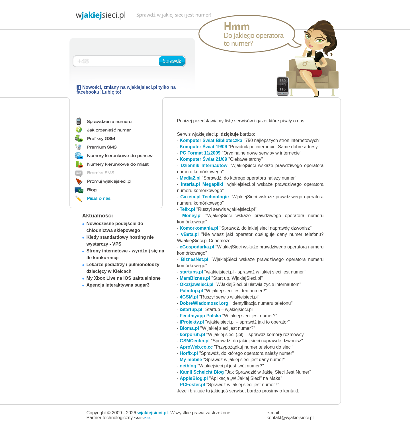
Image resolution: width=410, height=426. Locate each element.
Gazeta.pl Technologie (204, 196)
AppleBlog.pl (194, 378)
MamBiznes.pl (195, 278)
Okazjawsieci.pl (196, 284)
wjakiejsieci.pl (153, 412)
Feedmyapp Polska (200, 315)
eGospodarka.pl (197, 246)
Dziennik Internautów (205, 165)
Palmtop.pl (191, 290)
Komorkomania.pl (199, 228)
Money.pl (192, 215)
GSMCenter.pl (195, 340)
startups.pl (191, 271)
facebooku (88, 92)
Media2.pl (190, 178)
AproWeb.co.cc (196, 347)
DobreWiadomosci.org (204, 303)
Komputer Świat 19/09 (203, 146)
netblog (188, 365)
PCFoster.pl (192, 384)
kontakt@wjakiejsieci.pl (290, 417)
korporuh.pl (192, 334)
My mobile (191, 359)
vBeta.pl (190, 234)
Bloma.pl (189, 328)
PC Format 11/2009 (200, 153)
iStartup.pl (191, 309)
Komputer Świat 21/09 (203, 159)
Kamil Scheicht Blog (202, 372)
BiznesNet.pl (194, 259)
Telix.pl (187, 209)
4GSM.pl (189, 297)
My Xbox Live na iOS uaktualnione (124, 278)
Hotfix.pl (189, 353)
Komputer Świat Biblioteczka (211, 140)
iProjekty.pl (192, 322)
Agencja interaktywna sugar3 (118, 285)
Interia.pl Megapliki (202, 184)
